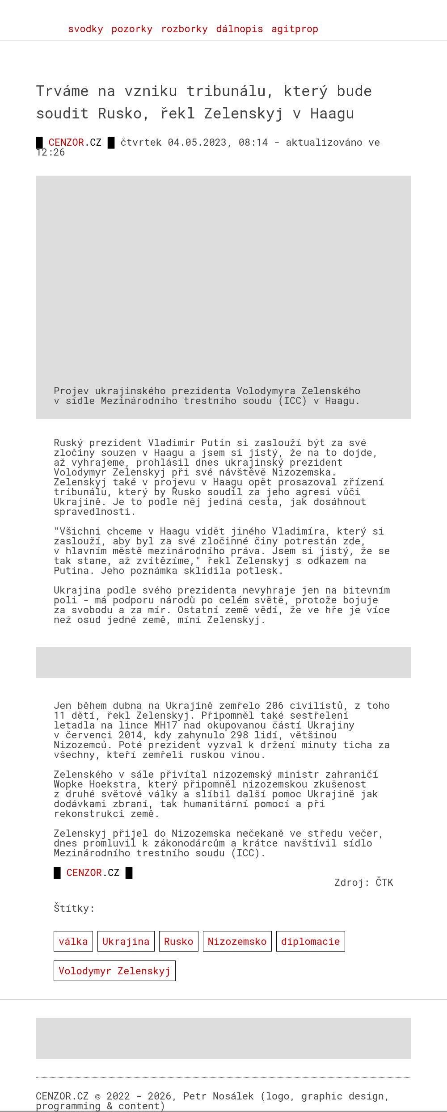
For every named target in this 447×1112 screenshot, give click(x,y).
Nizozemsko (237, 941)
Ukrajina (126, 941)
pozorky (131, 28)
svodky (85, 28)
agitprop (295, 28)
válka (73, 941)
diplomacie (310, 941)
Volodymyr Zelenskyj (115, 970)
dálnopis (239, 28)
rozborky (184, 28)
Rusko (179, 941)
